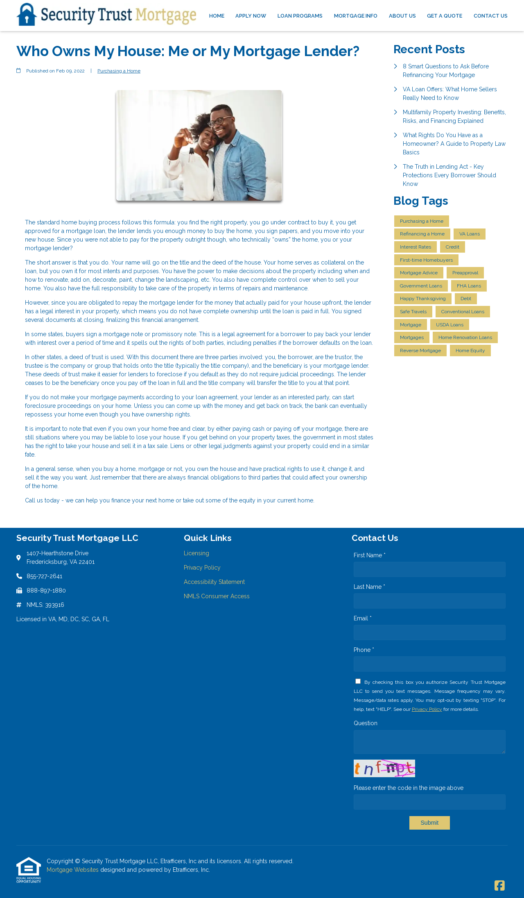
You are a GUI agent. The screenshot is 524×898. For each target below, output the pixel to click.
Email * (363, 618)
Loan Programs (300, 16)
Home (216, 16)
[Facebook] (500, 886)
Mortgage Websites (73, 869)
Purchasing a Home (118, 71)
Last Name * (369, 587)
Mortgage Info (355, 16)
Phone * (364, 650)
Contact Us (491, 16)
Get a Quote (444, 16)
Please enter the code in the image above (408, 788)
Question (365, 723)
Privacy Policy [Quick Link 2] (202, 567)
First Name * (370, 555)
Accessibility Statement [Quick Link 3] (214, 582)
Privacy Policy (427, 709)
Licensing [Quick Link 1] (196, 553)
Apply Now (250, 16)
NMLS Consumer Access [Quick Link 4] (217, 596)
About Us (402, 16)
